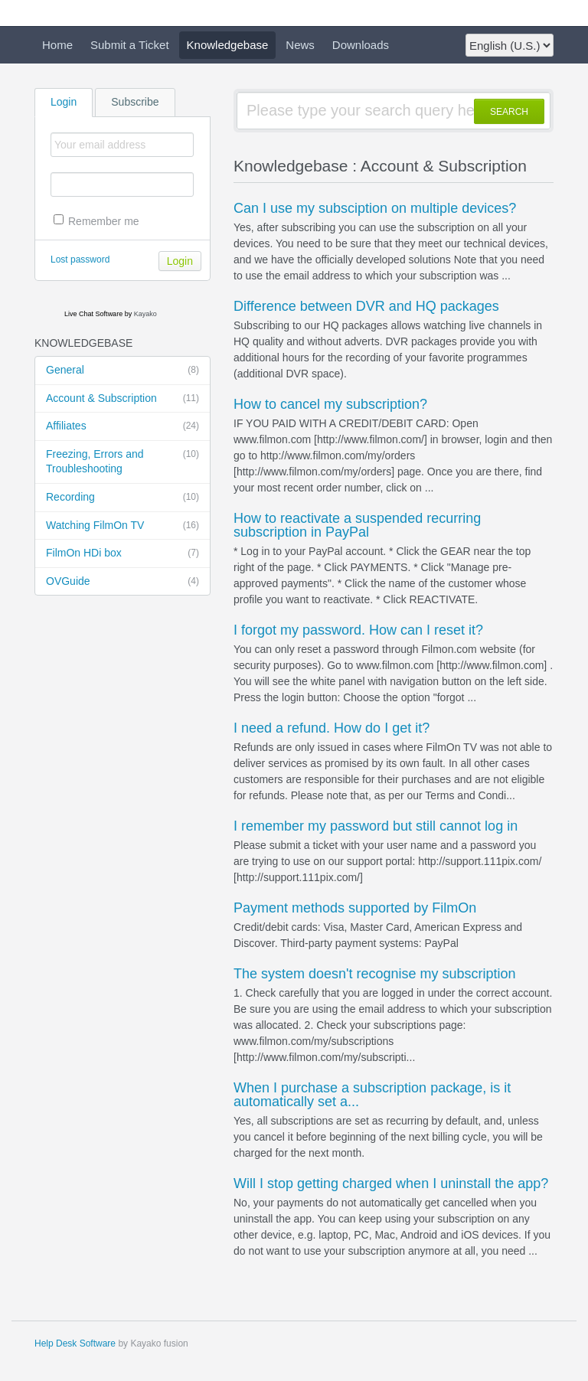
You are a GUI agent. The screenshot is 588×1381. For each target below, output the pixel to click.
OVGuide (122, 581)
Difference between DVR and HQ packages (366, 306)
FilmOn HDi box (122, 553)
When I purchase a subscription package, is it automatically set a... (372, 1094)
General (122, 370)
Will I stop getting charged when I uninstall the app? (391, 1183)
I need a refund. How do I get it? (332, 728)
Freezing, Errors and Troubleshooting (122, 461)
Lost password (80, 259)
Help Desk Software (75, 1343)
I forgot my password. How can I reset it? (358, 630)
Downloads (360, 44)
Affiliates (122, 426)
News (300, 44)
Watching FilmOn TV (122, 526)
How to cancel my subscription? (330, 404)
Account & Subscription (122, 398)
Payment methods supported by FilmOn (355, 908)
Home (57, 44)
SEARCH (509, 111)
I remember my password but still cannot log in (376, 826)
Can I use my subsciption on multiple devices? (375, 208)
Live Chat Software (93, 314)
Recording (122, 497)
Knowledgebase (228, 44)
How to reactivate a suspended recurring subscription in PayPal (357, 525)
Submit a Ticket (129, 44)
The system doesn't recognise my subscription (375, 974)
